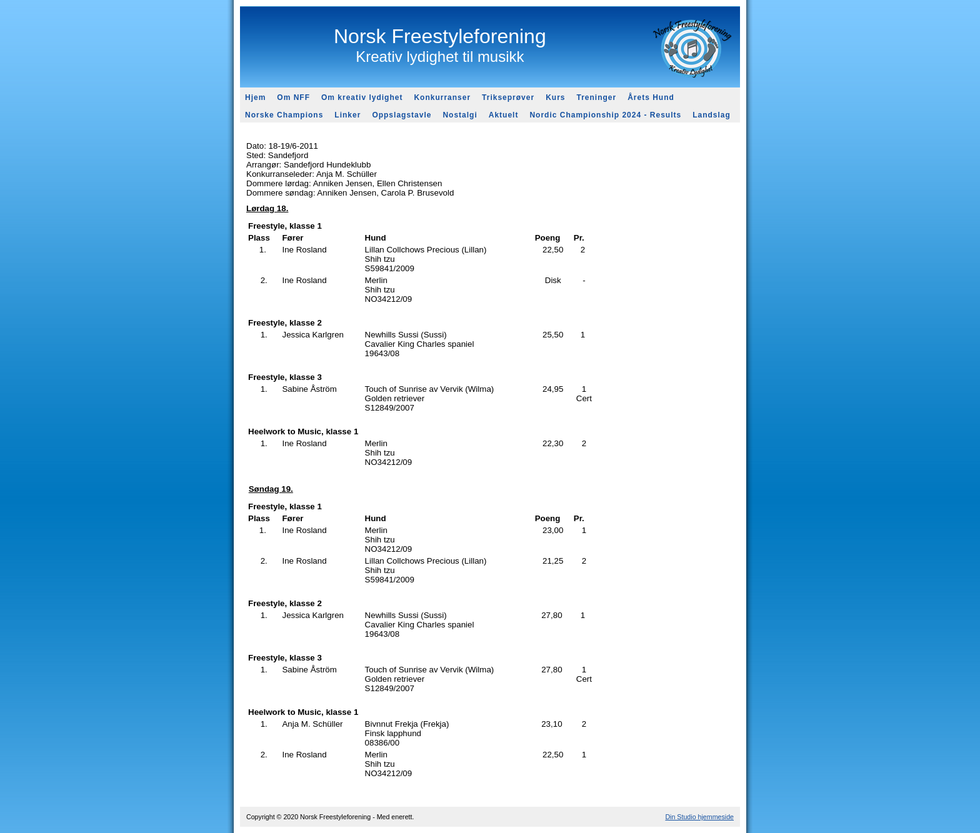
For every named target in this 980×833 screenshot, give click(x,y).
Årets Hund (651, 97)
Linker (347, 115)
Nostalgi (459, 115)
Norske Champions (284, 115)
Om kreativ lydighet (361, 97)
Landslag (711, 115)
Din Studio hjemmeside (699, 817)
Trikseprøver (508, 97)
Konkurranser (442, 97)
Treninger (596, 97)
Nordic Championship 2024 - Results (605, 115)
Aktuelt (504, 115)
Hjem (255, 97)
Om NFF (293, 97)
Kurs (555, 97)
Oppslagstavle (401, 115)
